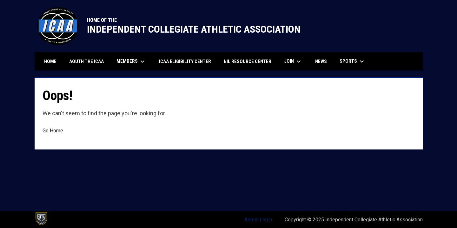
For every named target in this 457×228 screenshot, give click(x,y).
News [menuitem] (321, 61)
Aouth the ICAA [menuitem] (86, 61)
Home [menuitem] (50, 61)
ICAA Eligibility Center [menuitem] (187, 61)
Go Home (53, 131)
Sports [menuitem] (353, 61)
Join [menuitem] (293, 61)
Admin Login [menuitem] (258, 220)
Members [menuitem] (131, 61)
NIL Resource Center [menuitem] (247, 61)
